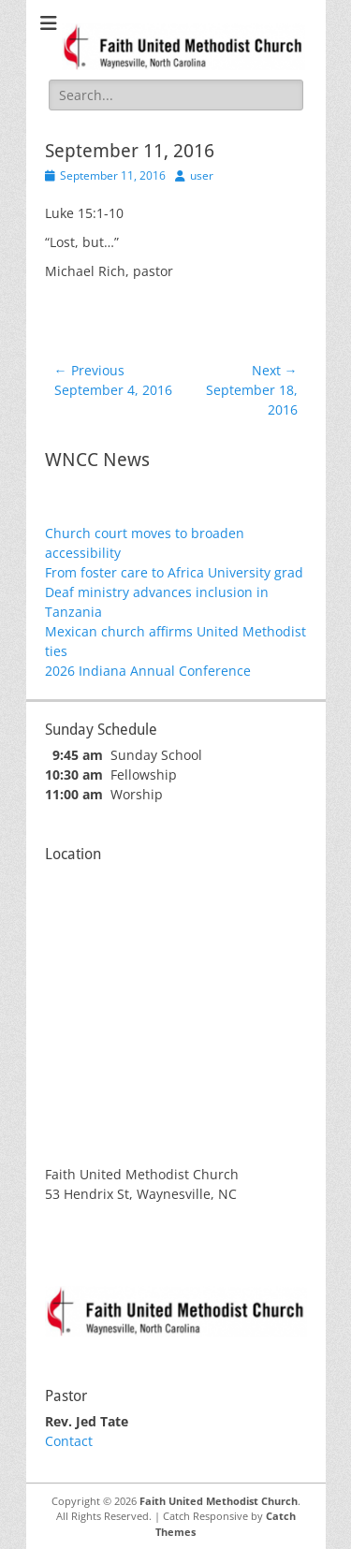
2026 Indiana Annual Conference (148, 671)
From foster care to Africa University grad (174, 572)
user (201, 175)
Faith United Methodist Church (218, 1501)
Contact (69, 1441)
